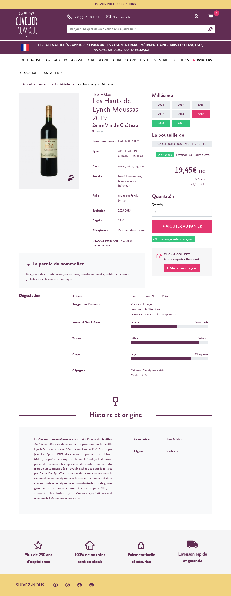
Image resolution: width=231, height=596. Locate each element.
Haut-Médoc (63, 84)
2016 (201, 105)
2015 (181, 105)
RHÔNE (103, 60)
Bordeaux (44, 84)
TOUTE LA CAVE (30, 60)
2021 (181, 123)
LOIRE (91, 60)
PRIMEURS (202, 60)
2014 (161, 105)
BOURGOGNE (73, 60)
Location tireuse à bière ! (40, 73)
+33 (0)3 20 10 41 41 (83, 16)
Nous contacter (118, 16)
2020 (161, 123)
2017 (161, 114)
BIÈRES (184, 60)
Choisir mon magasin (184, 268)
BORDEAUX (52, 60)
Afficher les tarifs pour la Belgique (121, 50)
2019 (201, 114)
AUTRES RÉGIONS (124, 60)
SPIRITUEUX (167, 60)
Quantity (158, 204)
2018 (181, 114)
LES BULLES (148, 60)
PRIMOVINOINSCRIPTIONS (115, 4)
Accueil (27, 84)
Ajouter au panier (184, 226)
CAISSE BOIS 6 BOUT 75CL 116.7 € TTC (179, 144)
